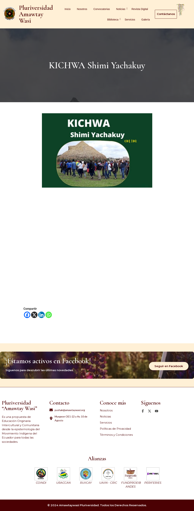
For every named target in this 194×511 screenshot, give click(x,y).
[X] (34, 315)
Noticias (121, 9)
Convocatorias (101, 9)
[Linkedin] (41, 315)
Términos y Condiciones (116, 434)
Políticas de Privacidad (115, 428)
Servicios (130, 19)
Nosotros (82, 9)
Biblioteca (113, 19)
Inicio (68, 9)
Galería (145, 19)
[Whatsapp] (48, 315)
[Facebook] (27, 315)
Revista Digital (139, 9)
